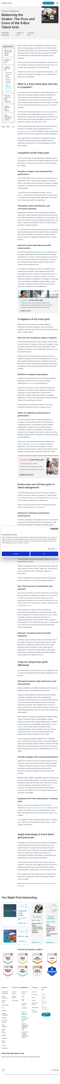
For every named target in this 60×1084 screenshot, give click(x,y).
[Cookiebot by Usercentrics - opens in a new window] (51, 529)
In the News (35, 997)
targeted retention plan (25, 608)
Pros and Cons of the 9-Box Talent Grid (25, 1021)
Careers (34, 1000)
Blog (23, 998)
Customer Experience (15, 990)
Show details (51, 549)
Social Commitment (35, 1013)
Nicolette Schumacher (33, 446)
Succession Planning (4, 1024)
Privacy (33, 1002)
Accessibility (5, 1050)
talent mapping (43, 254)
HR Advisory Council (35, 1006)
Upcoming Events (24, 1006)
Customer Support (14, 999)
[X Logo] (11, 107)
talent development (40, 509)
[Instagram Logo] (52, 1073)
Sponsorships (35, 1010)
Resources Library (24, 995)
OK (44, 553)
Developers (24, 1010)
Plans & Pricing (3, 1044)
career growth (32, 386)
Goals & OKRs (4, 1004)
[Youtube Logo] (57, 1073)
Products (5, 990)
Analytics (4, 1037)
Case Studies (15, 1003)
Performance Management (10, 11)
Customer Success (14, 995)
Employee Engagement (5, 1016)
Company (35, 990)
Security (4, 1047)
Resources (25, 990)
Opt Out (16, 553)
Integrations (4, 1040)
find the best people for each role (38, 810)
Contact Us (44, 991)
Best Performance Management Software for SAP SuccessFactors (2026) (51, 933)
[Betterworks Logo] (7, 3)
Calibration (4, 1020)
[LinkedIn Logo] (13, 107)
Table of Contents (8, 46)
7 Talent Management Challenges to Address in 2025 (25, 1028)
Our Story (34, 994)
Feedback (4, 1013)
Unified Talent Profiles (3, 1033)
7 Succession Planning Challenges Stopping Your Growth (25, 1037)
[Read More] (37, 945)
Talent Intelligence (4, 999)
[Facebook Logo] (8, 107)
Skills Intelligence (4, 1028)
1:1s (3, 1010)
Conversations (5, 1007)
